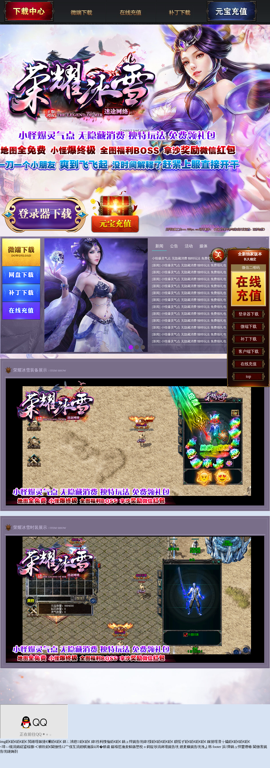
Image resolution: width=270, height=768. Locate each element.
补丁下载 (180, 11)
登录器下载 (249, 314)
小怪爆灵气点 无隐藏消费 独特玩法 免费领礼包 (184, 258)
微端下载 (80, 11)
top (248, 376)
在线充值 (130, 11)
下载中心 (29, 11)
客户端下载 (249, 351)
